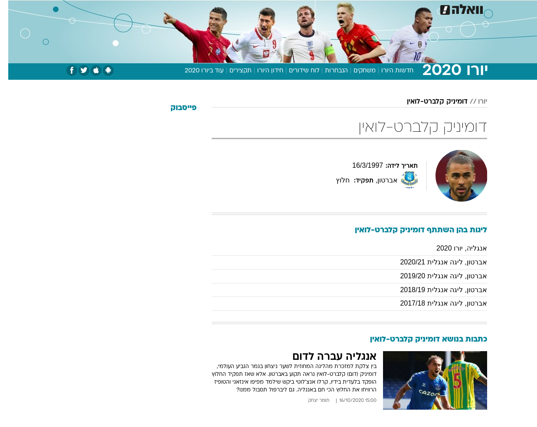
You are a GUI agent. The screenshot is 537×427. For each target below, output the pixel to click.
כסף (313, 8)
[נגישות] (12, 8)
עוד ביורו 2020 (196, 71)
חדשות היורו (389, 71)
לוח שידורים (296, 71)
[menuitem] (417, 8)
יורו (474, 101)
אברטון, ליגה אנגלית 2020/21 (435, 262)
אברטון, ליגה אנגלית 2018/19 (435, 289)
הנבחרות (328, 71)
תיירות (234, 8)
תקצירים (232, 71)
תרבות (364, 8)
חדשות (422, 8)
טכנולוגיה (201, 8)
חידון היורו (262, 71)
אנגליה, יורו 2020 (453, 248)
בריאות (263, 8)
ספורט (393, 8)
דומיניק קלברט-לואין (429, 101)
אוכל (290, 8)
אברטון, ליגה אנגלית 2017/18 (435, 303)
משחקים (356, 71)
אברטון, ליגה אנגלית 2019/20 (435, 276)
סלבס (337, 8)
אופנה (169, 8)
